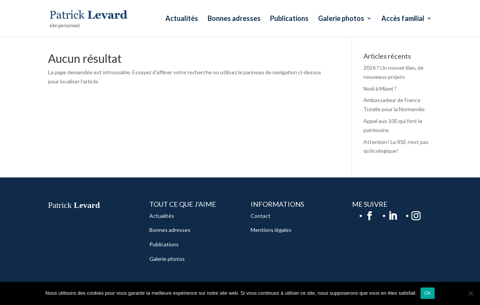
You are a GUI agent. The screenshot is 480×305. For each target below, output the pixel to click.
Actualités (181, 19)
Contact (260, 215)
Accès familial (402, 19)
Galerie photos (341, 19)
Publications (289, 19)
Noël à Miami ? (380, 88)
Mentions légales (271, 230)
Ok (427, 293)
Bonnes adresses (234, 19)
